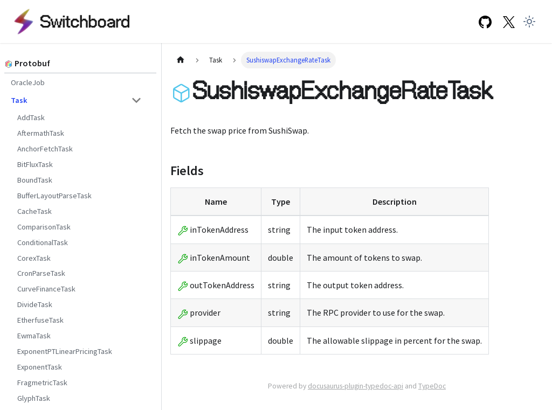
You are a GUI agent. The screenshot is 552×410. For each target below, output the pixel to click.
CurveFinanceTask (46, 289)
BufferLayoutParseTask (54, 195)
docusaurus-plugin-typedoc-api (355, 386)
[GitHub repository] (484, 21)
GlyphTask (33, 398)
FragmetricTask (42, 382)
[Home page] (180, 60)
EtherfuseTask (40, 320)
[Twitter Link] (509, 21)
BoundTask (34, 180)
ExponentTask (39, 367)
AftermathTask (40, 133)
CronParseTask (41, 273)
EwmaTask (34, 335)
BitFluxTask (35, 164)
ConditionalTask (42, 242)
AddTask (31, 117)
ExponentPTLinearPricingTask (64, 351)
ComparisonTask (44, 227)
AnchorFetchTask (45, 149)
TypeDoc (432, 386)
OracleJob (28, 82)
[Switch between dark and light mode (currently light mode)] (529, 21)
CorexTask (34, 258)
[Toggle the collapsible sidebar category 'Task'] (136, 100)
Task (19, 100)
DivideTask (34, 304)
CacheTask (34, 211)
